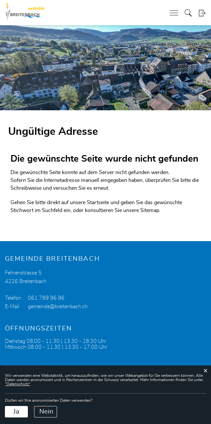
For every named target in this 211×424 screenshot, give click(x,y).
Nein (46, 411)
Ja (16, 411)
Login (202, 13)
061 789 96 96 (46, 298)
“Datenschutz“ (17, 384)
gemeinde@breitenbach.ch (58, 306)
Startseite (98, 202)
